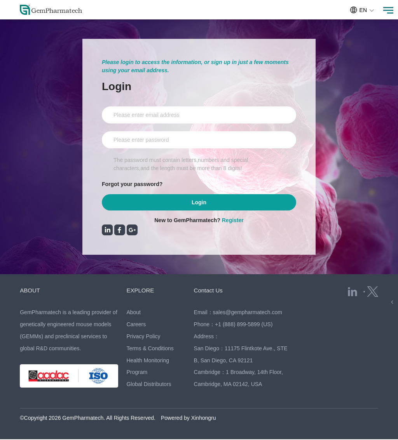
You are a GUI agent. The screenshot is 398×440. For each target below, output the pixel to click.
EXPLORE (140, 291)
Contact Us (208, 291)
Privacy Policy (143, 337)
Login (199, 203)
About (133, 313)
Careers (136, 325)
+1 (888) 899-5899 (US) (243, 325)
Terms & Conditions (149, 349)
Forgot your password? (132, 184)
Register (233, 221)
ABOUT (30, 291)
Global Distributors (148, 385)
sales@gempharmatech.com (247, 313)
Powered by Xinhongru (188, 419)
